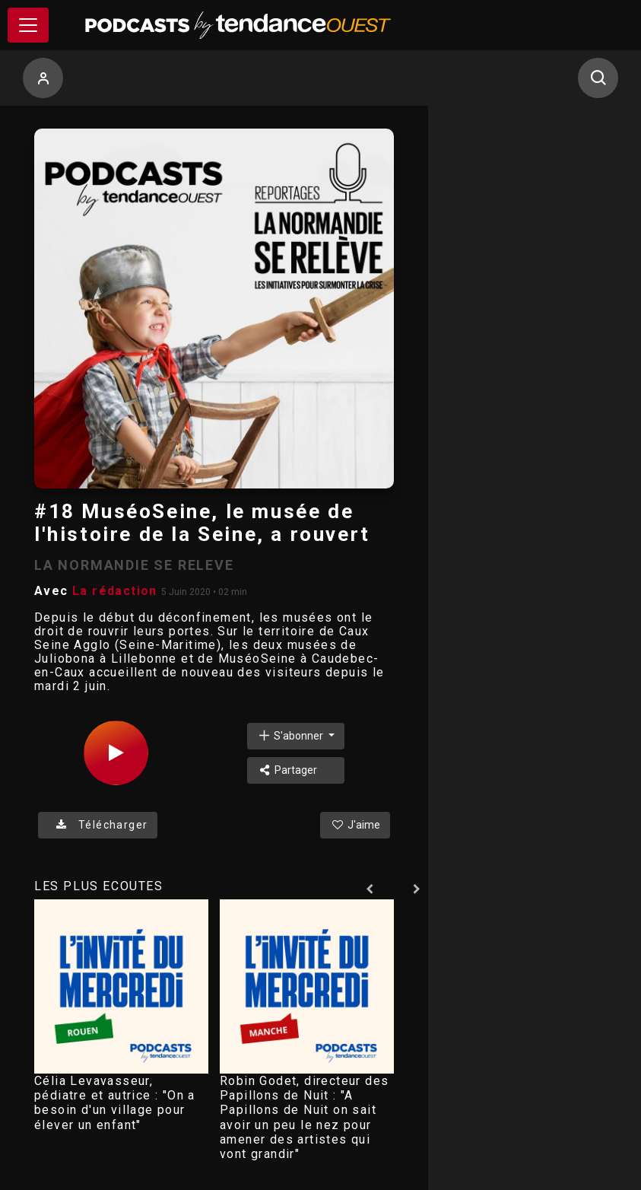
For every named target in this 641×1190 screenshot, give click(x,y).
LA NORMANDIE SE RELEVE (134, 565)
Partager (287, 770)
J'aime (355, 825)
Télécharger (98, 825)
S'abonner (291, 735)
